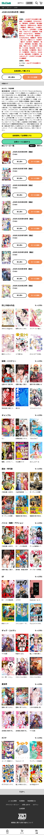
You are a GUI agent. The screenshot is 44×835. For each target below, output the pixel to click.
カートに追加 (32, 77)
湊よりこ (25, 29)
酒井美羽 (25, 23)
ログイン (21, 3)
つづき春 (25, 48)
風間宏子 (33, 38)
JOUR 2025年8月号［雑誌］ (23, 185)
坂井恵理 (32, 48)
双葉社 (27, 61)
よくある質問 (12, 801)
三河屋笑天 (32, 50)
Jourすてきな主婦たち (33, 63)
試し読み (11, 77)
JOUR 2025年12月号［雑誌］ (23, 252)
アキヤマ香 (29, 36)
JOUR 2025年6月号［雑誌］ (23, 152)
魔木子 (23, 42)
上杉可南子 (32, 29)
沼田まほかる (32, 25)
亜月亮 (40, 25)
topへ (22, 792)
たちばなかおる (24, 38)
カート (22, 833)
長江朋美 (25, 50)
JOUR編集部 (28, 21)
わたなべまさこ (28, 33)
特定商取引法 (31, 801)
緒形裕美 (28, 54)
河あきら (33, 52)
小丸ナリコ (27, 31)
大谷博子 (39, 40)
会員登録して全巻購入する (22, 135)
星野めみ (37, 36)
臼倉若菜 (35, 31)
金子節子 (29, 42)
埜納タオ (23, 25)
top (3, 7)
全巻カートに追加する (22, 142)
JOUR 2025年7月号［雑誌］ (23, 169)
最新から (39, 146)
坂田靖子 (36, 42)
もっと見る (38, 305)
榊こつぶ (23, 40)
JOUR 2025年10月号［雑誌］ (23, 219)
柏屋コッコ (31, 40)
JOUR (15, 7)
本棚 (36, 833)
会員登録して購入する (22, 71)
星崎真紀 (37, 33)
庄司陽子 (32, 23)
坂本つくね (27, 46)
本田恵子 (23, 27)
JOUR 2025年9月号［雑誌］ (23, 202)
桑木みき (22, 36)
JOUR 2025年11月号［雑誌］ (23, 235)
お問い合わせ (26, 805)
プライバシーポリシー (12, 805)
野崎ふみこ (31, 27)
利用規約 (22, 801)
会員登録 (29, 3)
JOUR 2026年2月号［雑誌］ (23, 286)
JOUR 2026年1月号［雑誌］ (22, 269)
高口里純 (39, 23)
